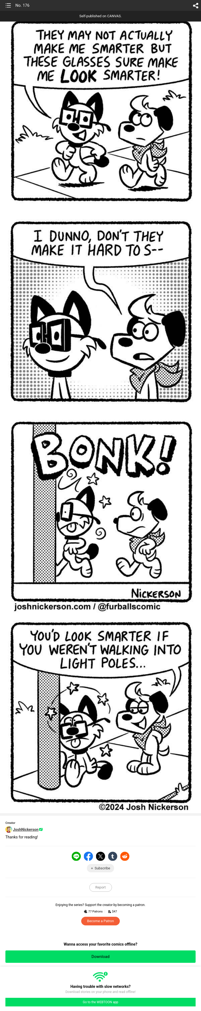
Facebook (88, 856)
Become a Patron (100, 921)
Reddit (125, 856)
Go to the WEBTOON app (100, 1002)
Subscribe (102, 868)
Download (100, 956)
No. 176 (22, 5)
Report (100, 887)
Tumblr (112, 856)
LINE (76, 856)
